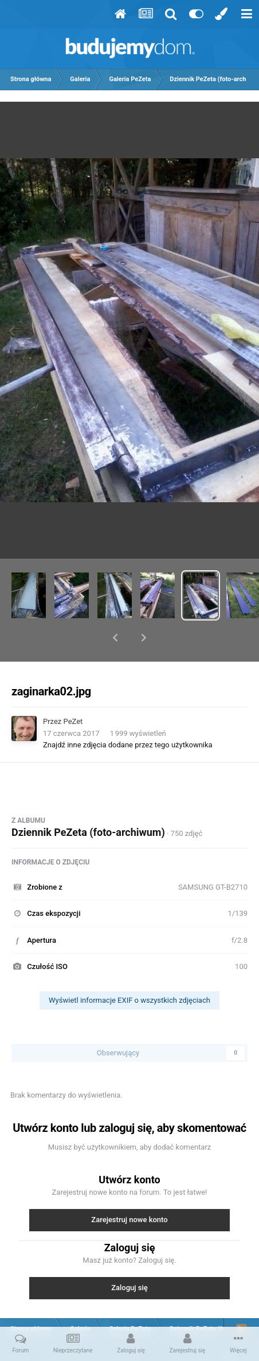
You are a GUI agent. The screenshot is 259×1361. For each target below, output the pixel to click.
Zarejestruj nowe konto (129, 1190)
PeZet (73, 691)
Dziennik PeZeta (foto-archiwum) (88, 802)
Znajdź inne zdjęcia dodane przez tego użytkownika (128, 715)
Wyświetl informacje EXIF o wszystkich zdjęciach (129, 970)
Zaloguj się (129, 1258)
